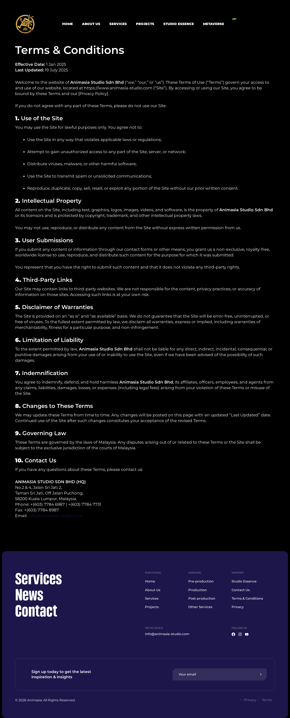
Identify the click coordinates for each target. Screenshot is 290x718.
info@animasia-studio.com (55, 515)
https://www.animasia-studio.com (118, 88)
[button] (253, 24)
